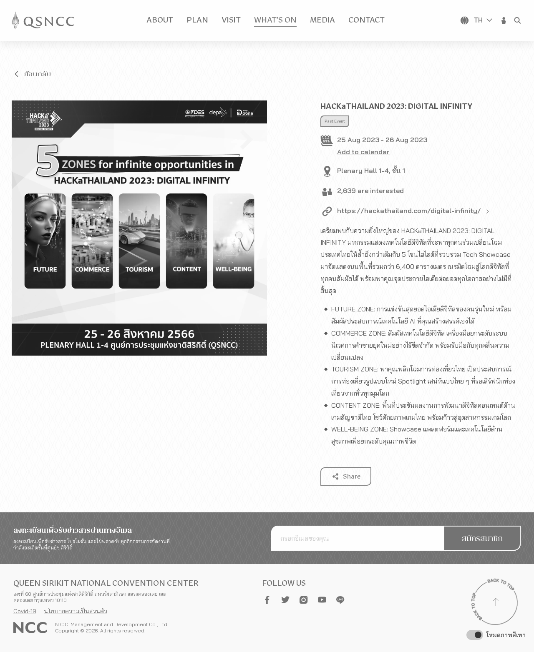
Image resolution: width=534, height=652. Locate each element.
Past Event (335, 121)
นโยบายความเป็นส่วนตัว (75, 611)
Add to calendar (363, 152)
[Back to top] (496, 603)
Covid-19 (24, 611)
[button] (504, 20)
